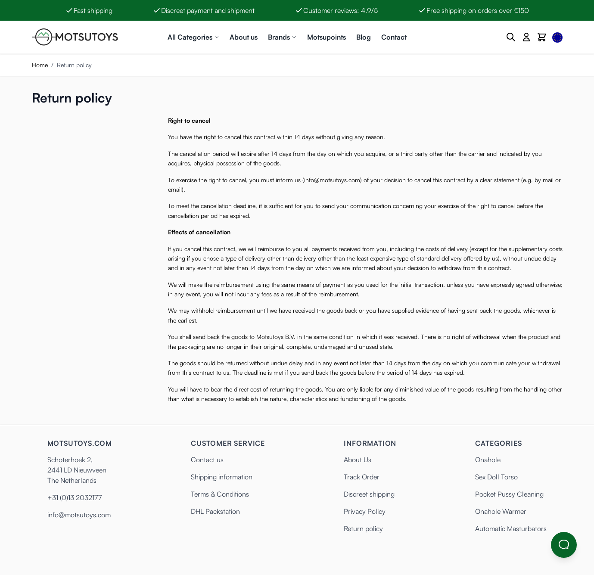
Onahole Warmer (500, 511)
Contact (394, 37)
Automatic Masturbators (511, 528)
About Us (357, 459)
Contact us (207, 459)
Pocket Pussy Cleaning (509, 494)
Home (40, 64)
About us (244, 37)
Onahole (488, 459)
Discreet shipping (369, 494)
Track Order (361, 476)
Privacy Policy (365, 511)
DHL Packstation (215, 511)
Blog (363, 37)
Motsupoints (326, 37)
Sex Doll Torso (496, 476)
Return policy (363, 528)
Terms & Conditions (220, 494)
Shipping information (221, 476)
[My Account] (526, 37)
